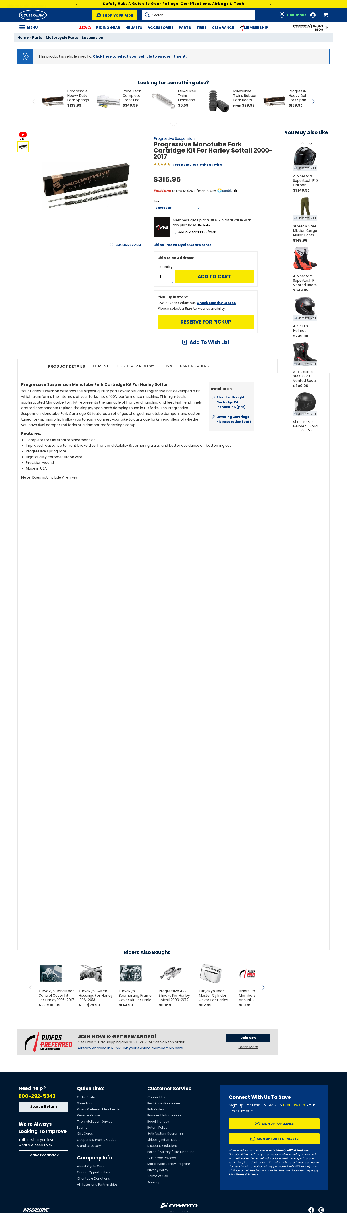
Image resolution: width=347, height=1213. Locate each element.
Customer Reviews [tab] (136, 366)
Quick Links (91, 1088)
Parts (185, 27)
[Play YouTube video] (137, 523)
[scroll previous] (30, 987)
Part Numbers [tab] (194, 366)
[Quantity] (165, 276)
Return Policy (157, 1127)
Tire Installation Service (95, 1121)
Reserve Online (88, 1115)
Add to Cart (214, 276)
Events (82, 1127)
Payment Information (164, 1115)
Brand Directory (89, 1145)
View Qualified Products (292, 1150)
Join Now (248, 1038)
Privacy (253, 1174)
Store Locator (87, 1103)
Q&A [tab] (168, 366)
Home (23, 37)
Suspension (92, 37)
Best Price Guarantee (163, 1103)
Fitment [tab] (101, 366)
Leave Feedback (43, 1155)
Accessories (161, 27)
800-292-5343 (37, 1096)
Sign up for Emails (278, 1124)
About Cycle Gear (90, 1166)
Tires (201, 27)
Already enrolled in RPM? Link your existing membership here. (131, 1048)
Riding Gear (108, 27)
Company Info (94, 1157)
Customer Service (169, 1088)
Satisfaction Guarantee (165, 1133)
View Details (85, 291)
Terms (240, 1174)
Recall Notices (158, 1121)
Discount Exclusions (162, 1145)
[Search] (198, 15)
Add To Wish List (209, 342)
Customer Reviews (161, 1158)
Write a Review (211, 165)
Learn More (248, 1047)
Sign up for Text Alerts (278, 1139)
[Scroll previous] (302, 143)
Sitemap (153, 1182)
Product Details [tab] (66, 366)
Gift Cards (85, 1133)
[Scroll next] (310, 143)
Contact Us (156, 1097)
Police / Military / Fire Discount (170, 1152)
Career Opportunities (93, 1172)
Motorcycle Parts (62, 37)
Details (204, 225)
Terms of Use (157, 1176)
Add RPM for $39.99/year (197, 232)
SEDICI (85, 27)
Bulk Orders (156, 1109)
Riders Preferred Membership (99, 1109)
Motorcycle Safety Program (168, 1164)
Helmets (133, 27)
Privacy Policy (157, 1170)
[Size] (178, 208)
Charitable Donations (93, 1178)
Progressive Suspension (174, 138)
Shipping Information (163, 1139)
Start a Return (43, 1106)
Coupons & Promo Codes (96, 1139)
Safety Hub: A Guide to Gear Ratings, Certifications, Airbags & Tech (173, 3)
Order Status (87, 1097)
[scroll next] (263, 987)
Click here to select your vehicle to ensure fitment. (140, 56)
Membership (254, 28)
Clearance (223, 27)
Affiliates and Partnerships (97, 1184)
